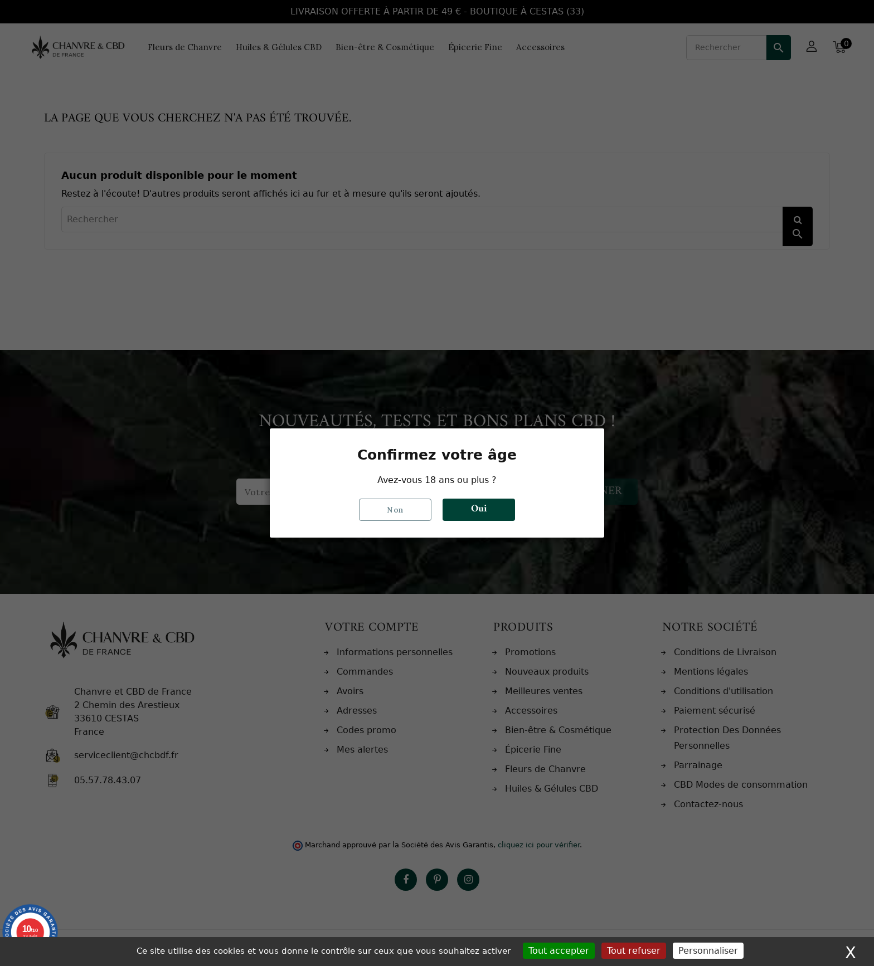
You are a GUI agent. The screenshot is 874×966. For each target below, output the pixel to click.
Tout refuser (634, 950)
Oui (478, 510)
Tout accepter (558, 950)
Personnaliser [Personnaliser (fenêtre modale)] (708, 950)
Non (395, 510)
